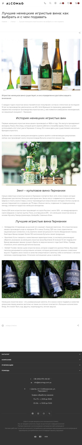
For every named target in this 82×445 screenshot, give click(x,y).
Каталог (5, 354)
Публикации (7, 365)
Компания (6, 360)
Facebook (32, 413)
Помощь (5, 370)
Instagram (38, 413)
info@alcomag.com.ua (42, 383)
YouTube (43, 413)
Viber (49, 413)
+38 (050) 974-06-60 (41, 379)
